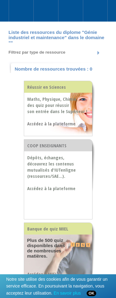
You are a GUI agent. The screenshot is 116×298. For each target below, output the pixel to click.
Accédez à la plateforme (51, 188)
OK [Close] (91, 293)
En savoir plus (67, 293)
